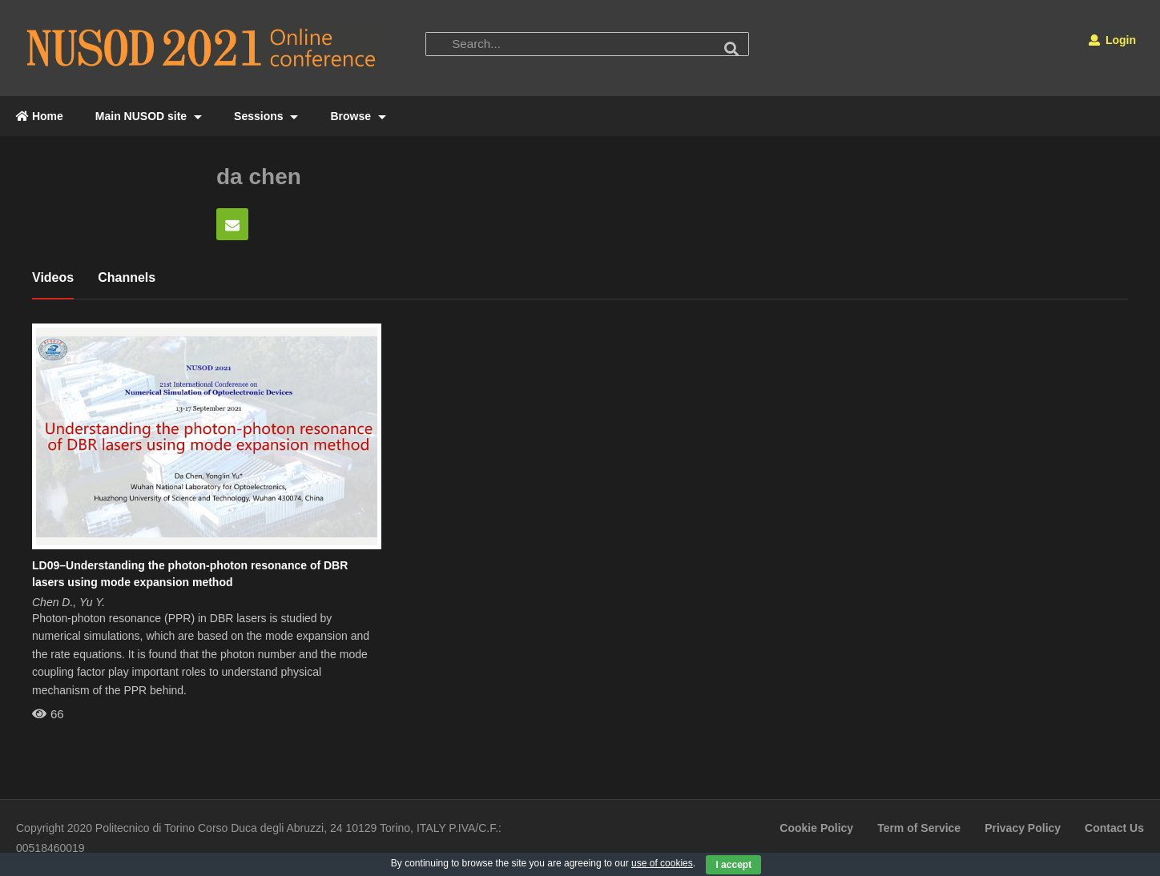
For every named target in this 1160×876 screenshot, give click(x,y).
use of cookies (662, 863)
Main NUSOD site (148, 116)
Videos (53, 277)
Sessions (266, 116)
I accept (733, 864)
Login (1112, 40)
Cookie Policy (816, 828)
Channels (126, 277)
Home (39, 116)
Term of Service (919, 828)
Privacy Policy (1023, 828)
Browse (357, 116)
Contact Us (1114, 828)
